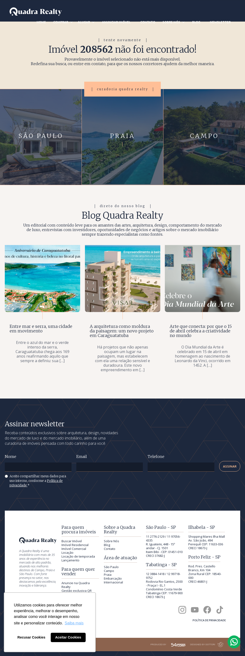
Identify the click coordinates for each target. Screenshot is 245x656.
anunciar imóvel (116, 22)
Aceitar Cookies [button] (68, 637)
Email (81, 456)
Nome (10, 456)
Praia (107, 574)
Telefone (156, 456)
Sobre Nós (111, 541)
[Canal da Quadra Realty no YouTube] (195, 610)
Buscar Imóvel (71, 541)
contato (147, 22)
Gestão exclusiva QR (76, 590)
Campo (109, 571)
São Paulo (111, 567)
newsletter (220, 22)
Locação (67, 552)
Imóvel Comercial (73, 549)
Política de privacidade (209, 620)
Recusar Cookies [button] (31, 637)
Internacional (113, 582)
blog (196, 22)
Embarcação (113, 578)
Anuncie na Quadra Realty (75, 585)
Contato (109, 549)
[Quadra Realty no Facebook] (207, 610)
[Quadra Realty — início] (36, 11)
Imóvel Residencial (75, 545)
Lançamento (70, 560)
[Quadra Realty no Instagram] (182, 610)
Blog (107, 545)
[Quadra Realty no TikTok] (219, 610)
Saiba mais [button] (74, 623)
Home (41, 22)
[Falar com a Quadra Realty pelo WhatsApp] (234, 642)
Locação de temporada (78, 556)
